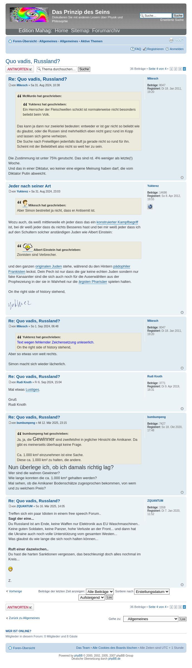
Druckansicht (171, 40)
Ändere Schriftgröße (180, 40)
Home (61, 30)
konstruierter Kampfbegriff (117, 222)
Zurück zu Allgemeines (24, 618)
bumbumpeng (26, 422)
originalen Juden (48, 266)
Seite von (157, 68)
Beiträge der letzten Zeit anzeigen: (76, 591)
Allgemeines (48, 41)
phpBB (78, 655)
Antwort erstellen (20, 69)
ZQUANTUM (25, 506)
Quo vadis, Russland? (33, 61)
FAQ (138, 49)
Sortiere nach (142, 591)
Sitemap (80, 30)
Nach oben (182, 177)
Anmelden (177, 49)
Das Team (83, 647)
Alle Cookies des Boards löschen (114, 647)
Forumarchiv (106, 30)
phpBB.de (114, 658)
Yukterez (22, 191)
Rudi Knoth (24, 382)
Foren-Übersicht (25, 41)
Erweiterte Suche (172, 19)
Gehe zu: (115, 618)
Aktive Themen (91, 41)
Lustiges (32, 389)
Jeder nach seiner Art (29, 186)
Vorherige (15, 591)
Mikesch (22, 85)
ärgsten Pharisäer (92, 281)
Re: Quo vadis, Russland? (37, 79)
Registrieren (155, 49)
